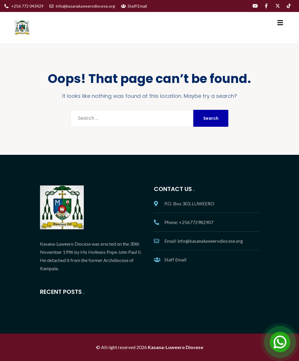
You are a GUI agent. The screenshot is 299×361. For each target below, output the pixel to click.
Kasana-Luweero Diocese (175, 347)
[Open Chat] (280, 342)
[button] (280, 22)
